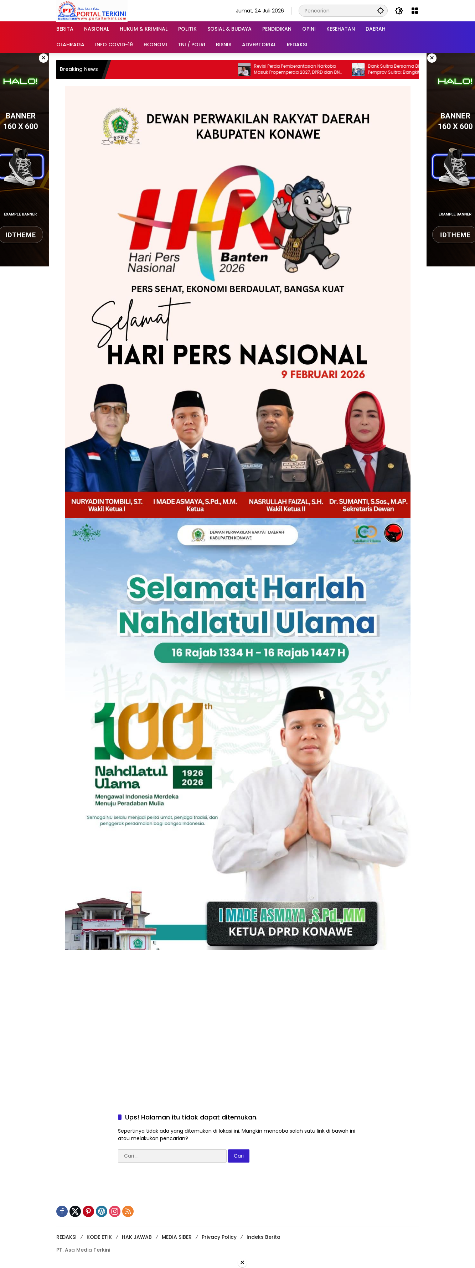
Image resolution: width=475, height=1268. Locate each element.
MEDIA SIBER (177, 1237)
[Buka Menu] (415, 10)
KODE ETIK (99, 1237)
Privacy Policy (219, 1237)
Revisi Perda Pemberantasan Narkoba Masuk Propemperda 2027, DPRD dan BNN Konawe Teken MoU (303, 69)
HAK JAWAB (137, 1237)
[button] (380, 10)
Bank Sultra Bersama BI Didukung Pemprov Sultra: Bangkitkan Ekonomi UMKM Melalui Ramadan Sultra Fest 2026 (417, 69)
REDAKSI (66, 1237)
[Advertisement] (237, 1000)
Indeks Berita (263, 1237)
